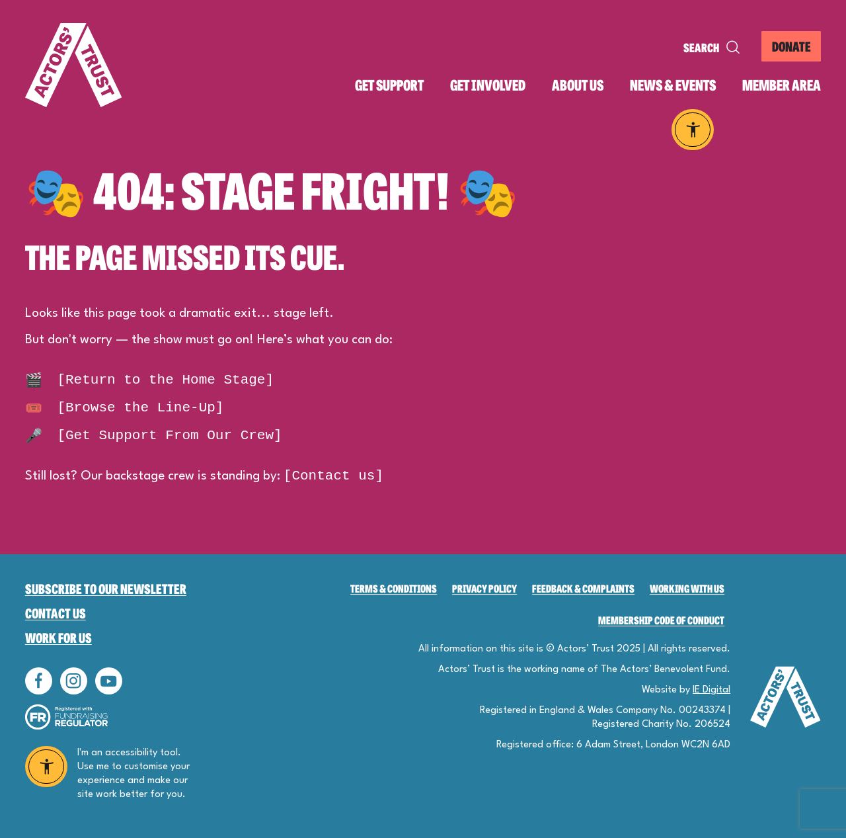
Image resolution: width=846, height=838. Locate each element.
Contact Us (55, 612)
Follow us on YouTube (108, 680)
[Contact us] (333, 475)
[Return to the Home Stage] (149, 380)
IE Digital (711, 690)
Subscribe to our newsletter (105, 588)
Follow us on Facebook (38, 680)
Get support (389, 85)
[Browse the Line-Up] (124, 407)
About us (577, 85)
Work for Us (58, 637)
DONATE (791, 46)
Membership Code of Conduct (661, 620)
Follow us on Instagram (73, 680)
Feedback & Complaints (583, 588)
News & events (673, 85)
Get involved (487, 85)
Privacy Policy (484, 588)
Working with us (687, 588)
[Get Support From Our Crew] (153, 435)
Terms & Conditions (393, 588)
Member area (781, 85)
